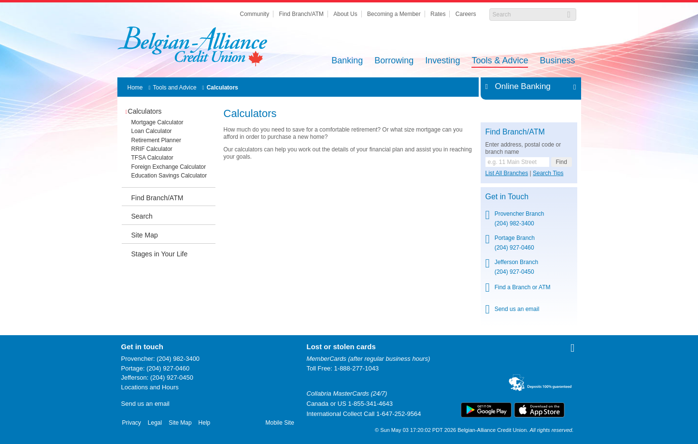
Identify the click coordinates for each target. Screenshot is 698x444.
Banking (347, 61)
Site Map (144, 235)
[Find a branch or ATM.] (517, 162)
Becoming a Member (394, 14)
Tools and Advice (175, 87)
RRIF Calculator (151, 149)
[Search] (528, 14)
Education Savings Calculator (169, 175)
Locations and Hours (150, 387)
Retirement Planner (156, 140)
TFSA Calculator (152, 157)
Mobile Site (280, 422)
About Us (345, 14)
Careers (466, 14)
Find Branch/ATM (301, 14)
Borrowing (393, 61)
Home (135, 87)
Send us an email (517, 309)
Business (557, 61)
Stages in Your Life (159, 254)
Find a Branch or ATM (523, 287)
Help (205, 422)
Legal (155, 422)
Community (254, 14)
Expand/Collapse (572, 86)
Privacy (131, 422)
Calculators (222, 87)
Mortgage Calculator (157, 122)
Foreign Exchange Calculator (168, 166)
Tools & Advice (499, 61)
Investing (442, 61)
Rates (437, 14)
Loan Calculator (151, 131)
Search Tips (548, 173)
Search (142, 216)
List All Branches (506, 173)
